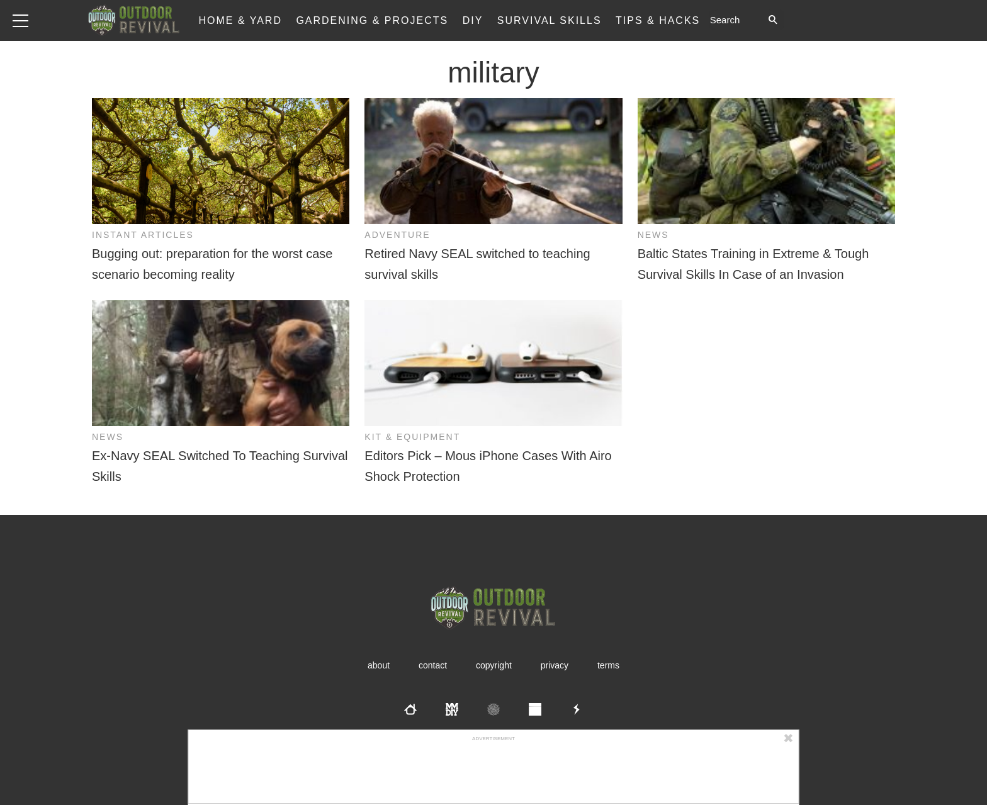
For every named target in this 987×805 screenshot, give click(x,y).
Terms (608, 665)
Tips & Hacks (658, 20)
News (653, 234)
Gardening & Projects (372, 20)
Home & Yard (240, 20)
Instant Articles (143, 234)
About (379, 665)
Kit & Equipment (412, 436)
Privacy (554, 665)
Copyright (494, 665)
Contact (433, 665)
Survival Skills (549, 20)
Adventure (397, 234)
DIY (473, 20)
